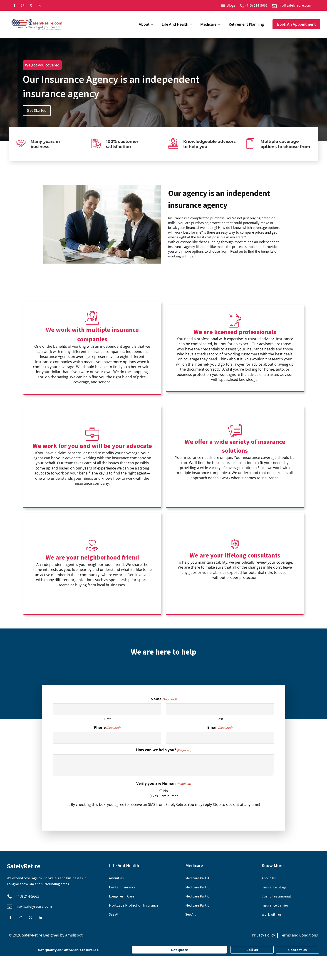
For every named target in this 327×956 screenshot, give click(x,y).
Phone (107, 727)
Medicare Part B (197, 887)
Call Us (252, 949)
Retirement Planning (246, 24)
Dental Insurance (122, 887)
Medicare (208, 24)
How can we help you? (163, 749)
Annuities (116, 878)
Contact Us (297, 949)
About (144, 24)
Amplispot (74, 935)
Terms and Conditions (299, 935)
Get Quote (179, 949)
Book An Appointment (296, 24)
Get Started (37, 110)
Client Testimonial (276, 896)
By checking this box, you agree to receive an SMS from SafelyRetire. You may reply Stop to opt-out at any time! (165, 804)
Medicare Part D (197, 905)
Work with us (272, 914)
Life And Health (175, 24)
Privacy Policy (263, 935)
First (107, 718)
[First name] (107, 709)
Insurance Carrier (275, 905)
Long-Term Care (121, 896)
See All (114, 914)
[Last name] (220, 709)
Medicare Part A (197, 878)
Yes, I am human (165, 796)
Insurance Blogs (274, 887)
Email (219, 727)
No (165, 790)
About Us (269, 878)
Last (220, 718)
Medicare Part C (197, 896)
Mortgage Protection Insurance (133, 905)
